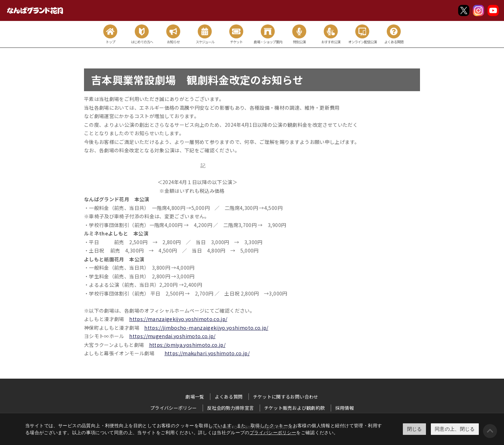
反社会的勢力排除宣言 (230, 407)
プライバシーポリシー (273, 432)
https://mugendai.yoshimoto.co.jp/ (172, 336)
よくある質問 (229, 396)
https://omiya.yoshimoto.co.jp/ (187, 344)
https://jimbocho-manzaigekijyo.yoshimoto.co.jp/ (206, 327)
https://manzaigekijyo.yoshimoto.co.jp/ (178, 318)
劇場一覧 (195, 396)
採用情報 (344, 407)
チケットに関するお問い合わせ (285, 396)
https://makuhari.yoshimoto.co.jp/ (207, 353)
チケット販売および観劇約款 (294, 407)
